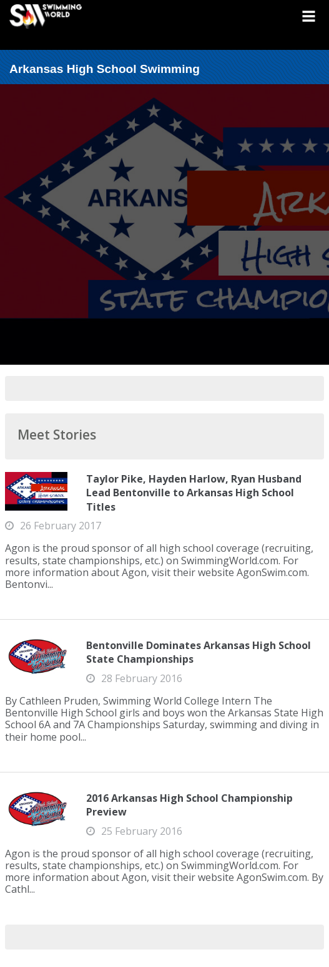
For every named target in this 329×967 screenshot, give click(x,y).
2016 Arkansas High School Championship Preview (189, 805)
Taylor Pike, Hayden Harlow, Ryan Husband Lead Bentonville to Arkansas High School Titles (194, 493)
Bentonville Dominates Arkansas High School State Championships (198, 652)
